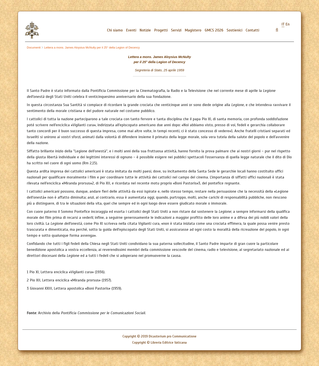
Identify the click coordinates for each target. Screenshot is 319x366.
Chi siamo (115, 30)
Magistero (193, 30)
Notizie (145, 30)
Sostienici (234, 30)
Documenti (34, 47)
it (283, 24)
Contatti (252, 30)
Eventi (131, 30)
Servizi (176, 30)
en (288, 24)
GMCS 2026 (214, 30)
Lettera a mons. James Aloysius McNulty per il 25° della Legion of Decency (91, 47)
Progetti (161, 30)
